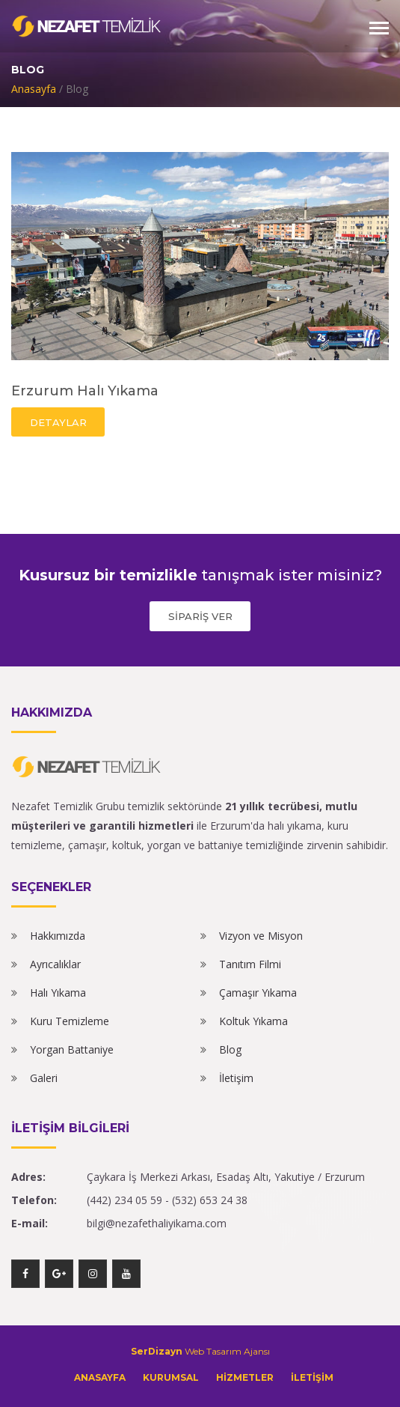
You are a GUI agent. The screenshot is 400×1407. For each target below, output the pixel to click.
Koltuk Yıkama (253, 1021)
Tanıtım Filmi (250, 964)
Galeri (44, 1078)
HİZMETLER (245, 1377)
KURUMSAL (171, 1377)
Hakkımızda (57, 936)
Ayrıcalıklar (55, 964)
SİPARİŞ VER (200, 616)
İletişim (236, 1078)
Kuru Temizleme (69, 1021)
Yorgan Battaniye (72, 1049)
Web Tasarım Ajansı (200, 1351)
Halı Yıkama (58, 992)
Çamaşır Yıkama (258, 992)
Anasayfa (33, 89)
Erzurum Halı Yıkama (85, 391)
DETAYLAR (58, 422)
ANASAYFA (100, 1377)
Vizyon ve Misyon (261, 936)
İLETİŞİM (312, 1377)
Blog (230, 1049)
